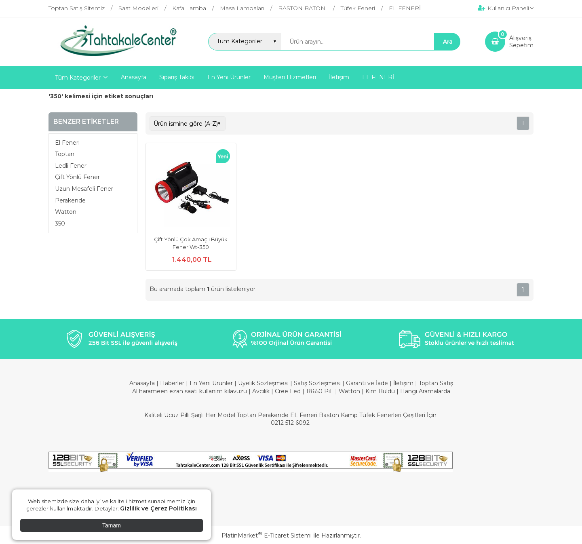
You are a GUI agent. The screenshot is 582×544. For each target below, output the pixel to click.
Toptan (64, 154)
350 (60, 223)
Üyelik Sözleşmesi (263, 383)
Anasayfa (142, 383)
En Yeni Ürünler (212, 383)
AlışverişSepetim (521, 41)
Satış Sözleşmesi (317, 383)
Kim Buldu (380, 391)
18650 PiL (319, 391)
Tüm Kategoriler (78, 77)
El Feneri (67, 142)
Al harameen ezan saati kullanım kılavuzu (189, 391)
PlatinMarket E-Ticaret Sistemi (266, 535)
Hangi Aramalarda (425, 391)
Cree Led (288, 391)
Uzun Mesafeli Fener (84, 188)
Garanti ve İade (367, 383)
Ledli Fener (70, 165)
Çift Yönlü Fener (77, 177)
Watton (65, 211)
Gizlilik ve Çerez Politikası (158, 508)
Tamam (111, 525)
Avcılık (261, 391)
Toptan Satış (436, 383)
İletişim (404, 383)
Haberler (173, 383)
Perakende (70, 200)
